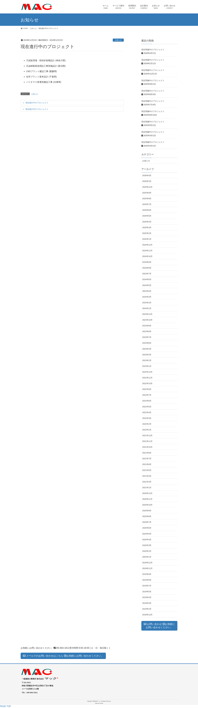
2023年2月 (147, 360)
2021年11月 (147, 441)
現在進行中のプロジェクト (37, 103)
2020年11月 (147, 499)
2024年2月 (147, 302)
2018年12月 (147, 615)
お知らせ (118, 40)
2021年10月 (147, 447)
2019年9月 (147, 574)
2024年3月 (147, 297)
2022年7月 (147, 395)
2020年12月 (147, 493)
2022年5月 (147, 407)
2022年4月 (147, 412)
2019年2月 (147, 609)
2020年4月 (147, 539)
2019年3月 (147, 603)
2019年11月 (147, 568)
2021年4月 (147, 476)
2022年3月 (147, 418)
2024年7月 (147, 274)
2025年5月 (147, 216)
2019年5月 (147, 591)
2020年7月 (147, 522)
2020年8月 (147, 516)
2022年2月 (147, 424)
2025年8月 (147, 198)
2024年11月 (147, 250)
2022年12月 (147, 372)
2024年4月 (147, 291)
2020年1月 (147, 557)
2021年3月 (147, 482)
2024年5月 (147, 285)
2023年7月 (147, 337)
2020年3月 (147, 545)
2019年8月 (147, 580)
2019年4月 (147, 597)
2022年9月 (147, 389)
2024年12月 (147, 245)
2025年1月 (147, 239)
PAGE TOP (5, 706)
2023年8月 (147, 331)
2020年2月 (147, 551)
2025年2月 (147, 233)
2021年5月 (147, 470)
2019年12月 (147, 563)
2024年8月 (147, 268)
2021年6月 (147, 464)
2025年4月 (147, 222)
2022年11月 (147, 378)
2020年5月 (147, 534)
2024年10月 (147, 256)
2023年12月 (147, 314)
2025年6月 (147, 210)
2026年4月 (147, 175)
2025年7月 (147, 204)
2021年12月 (147, 435)
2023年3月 (147, 355)
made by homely (99, 703)
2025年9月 (147, 193)
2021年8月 (147, 453)
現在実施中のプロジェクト (152, 49)
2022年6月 (147, 401)
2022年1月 (147, 430)
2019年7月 (147, 586)
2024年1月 (147, 308)
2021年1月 (147, 487)
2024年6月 (147, 279)
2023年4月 (147, 349)
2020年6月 (147, 528)
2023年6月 (147, 343)
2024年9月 (147, 262)
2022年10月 (147, 383)
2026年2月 (147, 181)
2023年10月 (147, 320)
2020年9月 (147, 510)
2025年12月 (147, 187)
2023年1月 (147, 366)
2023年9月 (147, 326)
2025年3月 (147, 227)
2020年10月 (147, 505)
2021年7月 (147, 458)
